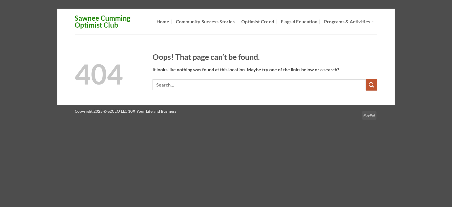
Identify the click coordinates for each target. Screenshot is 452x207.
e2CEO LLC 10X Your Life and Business (142, 111)
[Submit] (371, 84)
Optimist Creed (257, 21)
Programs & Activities (349, 21)
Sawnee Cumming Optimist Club (102, 21)
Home (163, 21)
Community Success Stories (205, 21)
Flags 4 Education (299, 21)
